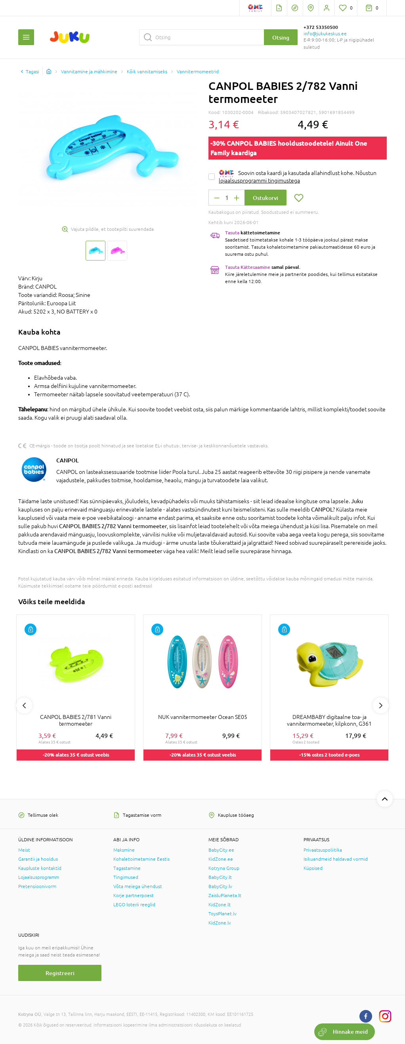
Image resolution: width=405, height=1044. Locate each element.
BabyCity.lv (220, 886)
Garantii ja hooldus (38, 859)
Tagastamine (127, 868)
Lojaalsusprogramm (38, 877)
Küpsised (313, 868)
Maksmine (124, 850)
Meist (24, 850)
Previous (24, 705)
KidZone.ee (220, 859)
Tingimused (125, 877)
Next (381, 705)
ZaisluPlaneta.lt (224, 895)
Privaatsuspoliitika (323, 850)
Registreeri (60, 973)
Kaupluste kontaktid (39, 868)
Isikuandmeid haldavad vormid (336, 859)
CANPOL (67, 460)
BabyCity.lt (220, 877)
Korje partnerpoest (133, 895)
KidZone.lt (219, 904)
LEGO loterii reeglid (134, 904)
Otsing (280, 37)
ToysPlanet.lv (222, 914)
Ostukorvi (265, 197)
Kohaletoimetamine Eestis (141, 859)
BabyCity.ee (221, 850)
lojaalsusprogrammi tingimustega (259, 180)
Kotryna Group (223, 868)
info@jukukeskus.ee (325, 33)
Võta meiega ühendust (137, 886)
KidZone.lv (219, 923)
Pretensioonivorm (37, 886)
